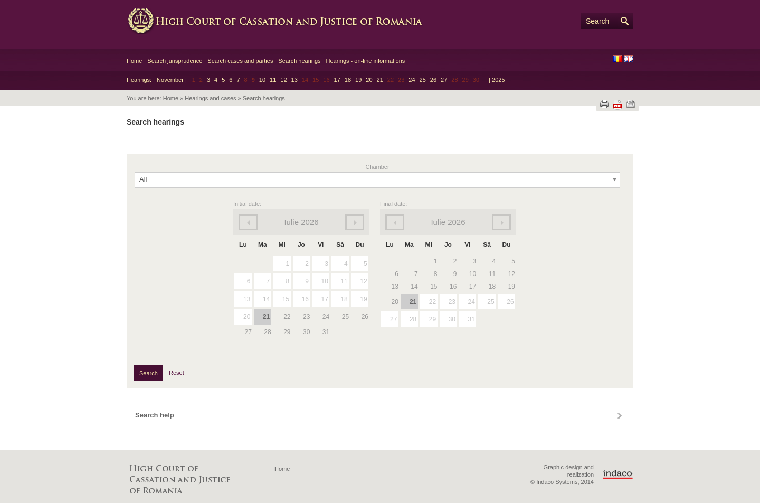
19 (358, 80)
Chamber (377, 167)
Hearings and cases (210, 98)
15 (285, 299)
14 (266, 299)
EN (628, 58)
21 (380, 80)
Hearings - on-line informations (365, 61)
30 (452, 319)
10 (262, 80)
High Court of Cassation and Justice (285, 21)
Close (619, 415)
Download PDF (617, 105)
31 (471, 319)
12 (283, 80)
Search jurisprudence (174, 61)
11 (273, 80)
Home (134, 61)
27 (444, 80)
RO (617, 58)
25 (423, 80)
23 (452, 302)
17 (337, 80)
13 (294, 80)
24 (411, 80)
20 (369, 80)
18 (348, 80)
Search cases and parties (240, 61)
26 (433, 80)
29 (432, 319)
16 (305, 299)
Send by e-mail (630, 104)
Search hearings (299, 61)
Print (604, 104)
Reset (176, 372)
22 (432, 302)
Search (597, 21)
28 (413, 319)
